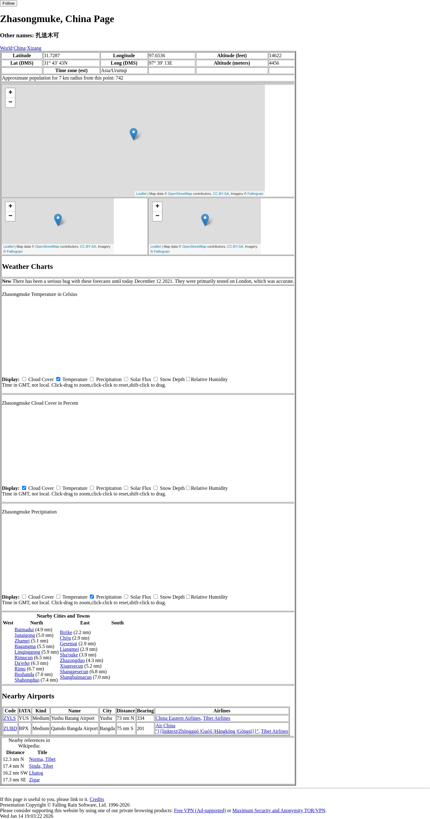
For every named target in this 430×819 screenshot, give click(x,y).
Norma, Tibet (42, 759)
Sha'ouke (69, 654)
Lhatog (36, 772)
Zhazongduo (72, 660)
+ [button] (10, 93)
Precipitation (109, 379)
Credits (97, 799)
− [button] (10, 102)
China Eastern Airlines (178, 718)
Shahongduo (27, 680)
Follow (8, 3)
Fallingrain (255, 194)
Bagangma (25, 646)
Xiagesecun (71, 666)
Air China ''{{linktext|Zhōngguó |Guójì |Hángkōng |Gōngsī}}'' (206, 728)
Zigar (34, 779)
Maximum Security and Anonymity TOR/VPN (279, 810)
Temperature (75, 379)
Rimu (20, 668)
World (6, 48)
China (19, 48)
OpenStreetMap (180, 194)
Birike (66, 632)
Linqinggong (27, 652)
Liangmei (69, 649)
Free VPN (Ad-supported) (200, 810)
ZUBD (10, 728)
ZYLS (9, 718)
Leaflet (141, 194)
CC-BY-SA (221, 194)
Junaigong (25, 635)
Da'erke (22, 663)
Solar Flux (140, 379)
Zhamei (22, 640)
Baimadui (24, 629)
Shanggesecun (74, 671)
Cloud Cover (41, 379)
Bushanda (24, 674)
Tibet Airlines (216, 718)
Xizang (34, 48)
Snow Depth (172, 379)
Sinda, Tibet (41, 766)
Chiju (65, 638)
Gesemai (68, 643)
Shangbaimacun (76, 677)
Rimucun (24, 657)
